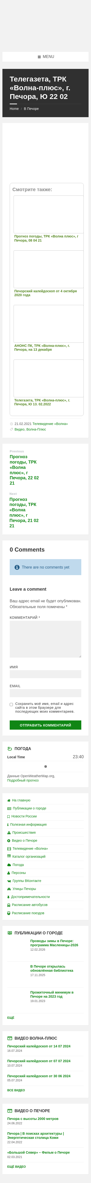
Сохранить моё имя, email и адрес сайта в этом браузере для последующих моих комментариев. (44, 707)
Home (14, 109)
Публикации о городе (26, 808)
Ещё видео (16, 1166)
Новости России (22, 816)
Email (15, 686)
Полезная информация (27, 824)
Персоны (16, 873)
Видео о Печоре (22, 840)
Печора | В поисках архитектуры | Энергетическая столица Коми (35, 1136)
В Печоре (31, 109)
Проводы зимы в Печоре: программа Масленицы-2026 (54, 943)
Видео (20, 429)
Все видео (16, 1090)
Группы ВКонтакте (24, 881)
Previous (17, 451)
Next (13, 494)
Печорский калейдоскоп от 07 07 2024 (38, 1061)
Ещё (10, 1018)
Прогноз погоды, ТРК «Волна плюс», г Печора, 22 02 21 (24, 470)
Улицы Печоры (21, 889)
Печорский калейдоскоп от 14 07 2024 (38, 1046)
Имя (14, 667)
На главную (18, 800)
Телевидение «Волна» (50, 424)
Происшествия (21, 832)
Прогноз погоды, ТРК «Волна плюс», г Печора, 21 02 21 (24, 512)
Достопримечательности (28, 897)
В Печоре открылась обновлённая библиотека (51, 968)
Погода (15, 865)
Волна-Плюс (36, 429)
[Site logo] (46, 42)
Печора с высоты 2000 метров (32, 1119)
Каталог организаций (26, 856)
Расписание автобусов (27, 905)
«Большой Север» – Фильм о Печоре (38, 1152)
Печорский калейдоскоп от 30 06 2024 (38, 1076)
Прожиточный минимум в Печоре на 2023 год (52, 994)
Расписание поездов (25, 913)
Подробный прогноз (23, 780)
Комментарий (25, 618)
